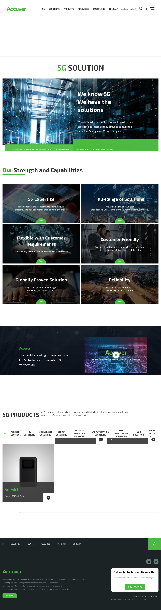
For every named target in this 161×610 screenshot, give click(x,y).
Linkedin (133, 9)
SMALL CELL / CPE (152, 433)
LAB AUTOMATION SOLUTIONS (100, 433)
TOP (154, 545)
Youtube (124, 9)
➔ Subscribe (135, 587)
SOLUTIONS (54, 9)
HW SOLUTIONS (29, 433)
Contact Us (9, 595)
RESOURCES (83, 9)
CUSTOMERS (99, 9)
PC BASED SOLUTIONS (15, 433)
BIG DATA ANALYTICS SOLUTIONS (79, 433)
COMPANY (113, 9)
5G (43, 9)
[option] (28, 473)
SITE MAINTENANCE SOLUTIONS (121, 433)
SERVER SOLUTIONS (61, 433)
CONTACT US (153, 596)
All (5, 433)
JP (146, 9)
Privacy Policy (139, 596)
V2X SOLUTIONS (139, 433)
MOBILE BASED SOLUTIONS (45, 433)
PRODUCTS (69, 9)
